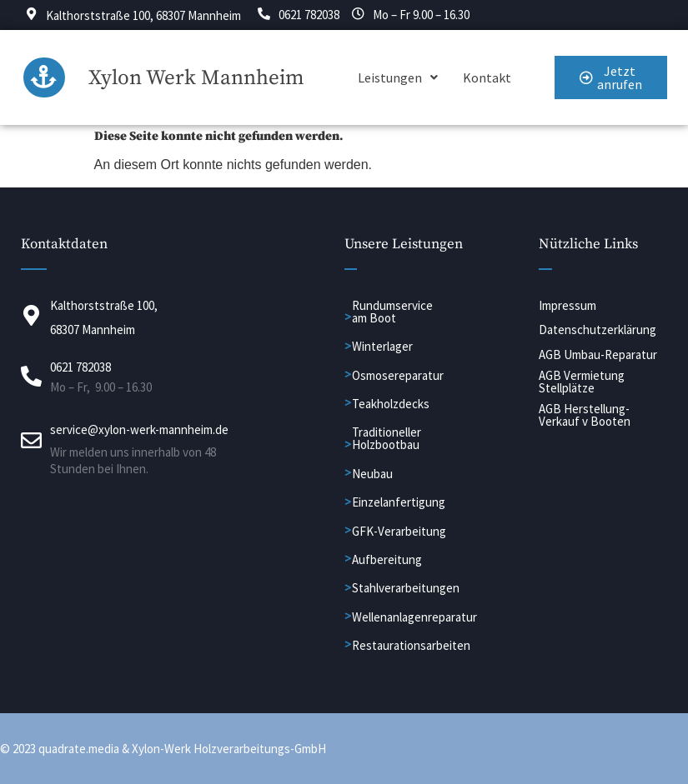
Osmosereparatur (398, 375)
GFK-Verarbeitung (399, 531)
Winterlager (382, 347)
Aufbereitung (387, 560)
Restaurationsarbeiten (411, 646)
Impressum (567, 305)
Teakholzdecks (390, 404)
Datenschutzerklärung (597, 330)
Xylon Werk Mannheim (196, 78)
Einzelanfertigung (398, 503)
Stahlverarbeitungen (406, 589)
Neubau (372, 474)
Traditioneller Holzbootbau (386, 439)
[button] (397, 78)
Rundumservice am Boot (392, 311)
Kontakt (487, 78)
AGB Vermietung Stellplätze (582, 381)
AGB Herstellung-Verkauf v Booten (584, 415)
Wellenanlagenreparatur (414, 617)
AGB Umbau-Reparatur (598, 354)
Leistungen (398, 78)
